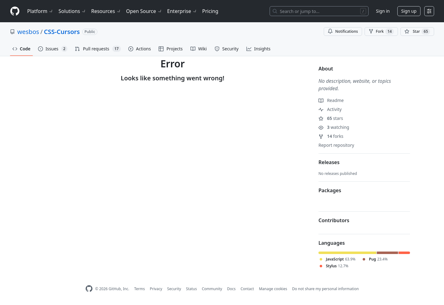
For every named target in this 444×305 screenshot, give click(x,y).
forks (331, 136)
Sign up (408, 11)
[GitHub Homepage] (89, 289)
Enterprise (182, 11)
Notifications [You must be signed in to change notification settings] (343, 31)
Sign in (383, 11)
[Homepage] (15, 11)
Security (174, 288)
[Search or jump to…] (319, 11)
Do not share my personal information (325, 288)
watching (333, 127)
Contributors (333, 220)
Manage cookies (273, 288)
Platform (40, 11)
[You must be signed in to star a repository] (417, 31)
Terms (139, 288)
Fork (381, 31)
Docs (231, 288)
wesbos (28, 32)
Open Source (144, 11)
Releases (328, 162)
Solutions (72, 11)
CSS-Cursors (62, 32)
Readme (331, 100)
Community (212, 288)
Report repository (336, 145)
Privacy (156, 288)
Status (191, 288)
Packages (329, 190)
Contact (247, 288)
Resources (106, 11)
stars (330, 118)
